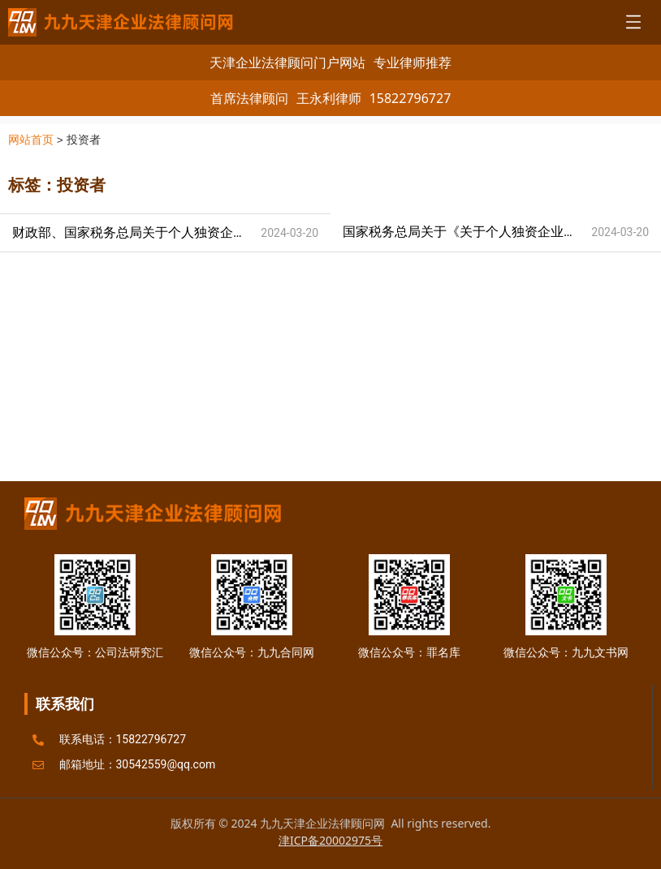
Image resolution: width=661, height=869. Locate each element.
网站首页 (31, 140)
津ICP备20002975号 (330, 840)
